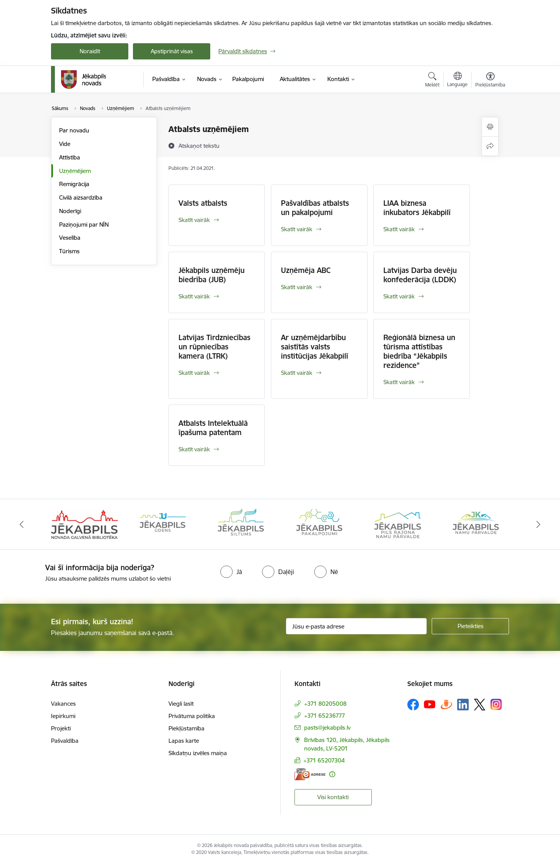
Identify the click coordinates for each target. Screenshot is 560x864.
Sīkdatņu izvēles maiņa (198, 753)
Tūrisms (69, 251)
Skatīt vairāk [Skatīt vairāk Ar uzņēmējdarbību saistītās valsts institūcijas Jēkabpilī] (296, 372)
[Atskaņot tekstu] (199, 145)
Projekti (61, 728)
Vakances (63, 703)
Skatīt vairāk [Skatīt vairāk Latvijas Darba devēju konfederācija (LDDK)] (399, 296)
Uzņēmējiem (75, 170)
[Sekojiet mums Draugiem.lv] (446, 704)
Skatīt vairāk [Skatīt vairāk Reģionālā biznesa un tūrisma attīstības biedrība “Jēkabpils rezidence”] (399, 382)
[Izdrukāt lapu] (490, 126)
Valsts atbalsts (203, 203)
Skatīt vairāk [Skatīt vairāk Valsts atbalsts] (194, 220)
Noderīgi (70, 211)
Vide (64, 143)
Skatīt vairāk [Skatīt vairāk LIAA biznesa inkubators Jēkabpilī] (399, 229)
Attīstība (69, 157)
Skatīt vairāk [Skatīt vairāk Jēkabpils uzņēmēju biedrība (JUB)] (194, 296)
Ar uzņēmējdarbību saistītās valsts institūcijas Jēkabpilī (314, 347)
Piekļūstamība (186, 728)
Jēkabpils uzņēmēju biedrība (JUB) (212, 275)
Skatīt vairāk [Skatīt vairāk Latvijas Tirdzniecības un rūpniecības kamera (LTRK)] (194, 372)
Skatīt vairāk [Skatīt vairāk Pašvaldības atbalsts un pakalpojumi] (296, 229)
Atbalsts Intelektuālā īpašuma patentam (213, 427)
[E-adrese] (309, 774)
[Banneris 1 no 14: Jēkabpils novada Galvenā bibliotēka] (84, 523)
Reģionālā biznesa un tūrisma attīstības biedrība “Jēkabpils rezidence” (419, 351)
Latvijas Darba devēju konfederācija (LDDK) (420, 275)
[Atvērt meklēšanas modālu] (432, 80)
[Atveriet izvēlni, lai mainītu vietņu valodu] (457, 80)
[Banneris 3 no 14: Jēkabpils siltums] (241, 523)
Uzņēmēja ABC (305, 270)
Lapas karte (184, 740)
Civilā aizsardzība (80, 197)
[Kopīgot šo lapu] (490, 146)
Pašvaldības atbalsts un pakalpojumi (315, 207)
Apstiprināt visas (172, 51)
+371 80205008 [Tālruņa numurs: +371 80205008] (325, 703)
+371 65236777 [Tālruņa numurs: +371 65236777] (324, 715)
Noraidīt (90, 51)
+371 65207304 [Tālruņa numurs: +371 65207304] (324, 760)
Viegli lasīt (181, 703)
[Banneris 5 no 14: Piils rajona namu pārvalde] (397, 523)
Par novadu (74, 130)
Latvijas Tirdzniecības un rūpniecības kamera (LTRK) (214, 347)
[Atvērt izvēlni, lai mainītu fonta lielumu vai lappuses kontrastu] (490, 80)
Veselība (69, 237)
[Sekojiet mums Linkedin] (463, 704)
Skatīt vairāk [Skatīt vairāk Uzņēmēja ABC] (296, 287)
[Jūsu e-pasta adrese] (356, 626)
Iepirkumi (63, 716)
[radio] (231, 572)
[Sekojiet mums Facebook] (413, 704)
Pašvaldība (64, 740)
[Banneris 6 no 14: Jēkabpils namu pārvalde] (476, 523)
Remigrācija (74, 184)
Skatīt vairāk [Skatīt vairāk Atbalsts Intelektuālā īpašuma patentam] (194, 449)
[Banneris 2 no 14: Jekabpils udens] (163, 523)
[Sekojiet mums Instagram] (496, 704)
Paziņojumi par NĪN (84, 224)
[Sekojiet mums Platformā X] (479, 704)
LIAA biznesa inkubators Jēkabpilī (417, 207)
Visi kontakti (333, 797)
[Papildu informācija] (332, 774)
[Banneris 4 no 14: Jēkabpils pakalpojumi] (319, 523)
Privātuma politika (192, 716)
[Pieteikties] (470, 626)
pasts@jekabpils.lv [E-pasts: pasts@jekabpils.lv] (327, 727)
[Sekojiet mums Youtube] (430, 704)
